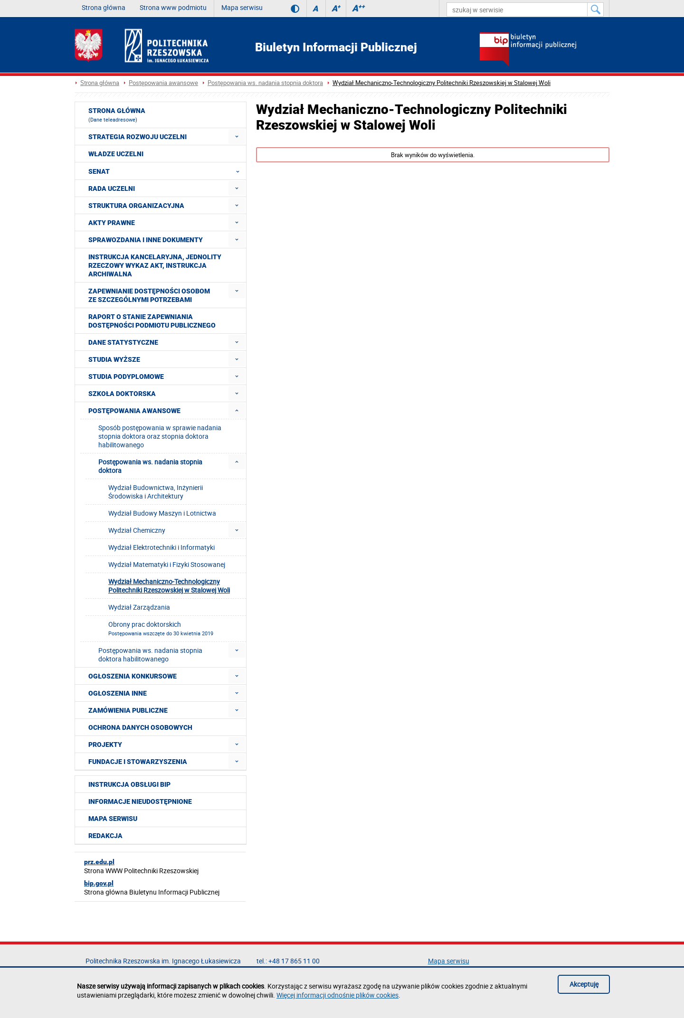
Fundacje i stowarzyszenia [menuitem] (137, 761)
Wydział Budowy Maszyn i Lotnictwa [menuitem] (162, 513)
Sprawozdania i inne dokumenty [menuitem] (145, 240)
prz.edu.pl (99, 862)
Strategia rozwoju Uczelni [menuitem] (137, 137)
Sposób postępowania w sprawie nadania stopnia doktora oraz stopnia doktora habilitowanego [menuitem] (159, 436)
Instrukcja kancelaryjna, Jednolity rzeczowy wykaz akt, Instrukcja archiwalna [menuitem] (154, 265)
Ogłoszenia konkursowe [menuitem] (132, 676)
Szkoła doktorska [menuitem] (122, 393)
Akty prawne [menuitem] (111, 222)
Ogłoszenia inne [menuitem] (117, 693)
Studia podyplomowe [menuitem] (126, 376)
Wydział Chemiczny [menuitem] (136, 530)
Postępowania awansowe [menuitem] (134, 411)
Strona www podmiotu (173, 7)
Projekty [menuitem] (105, 744)
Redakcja (105, 835)
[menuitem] (236, 136)
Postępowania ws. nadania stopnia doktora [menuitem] (150, 466)
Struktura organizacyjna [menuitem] (136, 205)
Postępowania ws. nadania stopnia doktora (265, 83)
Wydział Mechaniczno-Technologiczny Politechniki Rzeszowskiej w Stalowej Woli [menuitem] (169, 585)
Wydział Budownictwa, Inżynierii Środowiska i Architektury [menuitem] (155, 491)
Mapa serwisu (242, 7)
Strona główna (103, 7)
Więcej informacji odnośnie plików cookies (337, 994)
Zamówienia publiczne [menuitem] (128, 710)
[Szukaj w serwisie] (596, 9)
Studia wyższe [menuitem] (114, 359)
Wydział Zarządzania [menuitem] (139, 607)
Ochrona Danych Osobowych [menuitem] (140, 727)
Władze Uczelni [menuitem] (115, 154)
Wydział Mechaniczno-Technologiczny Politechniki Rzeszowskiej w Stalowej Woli (441, 83)
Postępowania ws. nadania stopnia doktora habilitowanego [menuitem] (150, 654)
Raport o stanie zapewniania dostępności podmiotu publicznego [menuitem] (152, 321)
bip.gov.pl (99, 883)
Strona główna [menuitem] (116, 115)
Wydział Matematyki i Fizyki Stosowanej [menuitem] (166, 564)
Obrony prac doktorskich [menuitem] (160, 628)
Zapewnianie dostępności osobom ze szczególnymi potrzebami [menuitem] (149, 295)
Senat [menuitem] (166, 171)
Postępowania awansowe (163, 83)
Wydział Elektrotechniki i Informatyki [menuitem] (161, 547)
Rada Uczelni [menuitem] (111, 188)
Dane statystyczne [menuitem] (123, 342)
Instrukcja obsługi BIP (129, 784)
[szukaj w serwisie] (517, 9)
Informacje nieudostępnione (140, 801)
